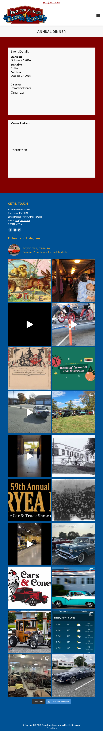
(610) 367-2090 (51, 2)
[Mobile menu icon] (98, 15)
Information (19, 149)
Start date (16, 56)
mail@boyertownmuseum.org (28, 217)
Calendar (16, 84)
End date (16, 72)
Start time (17, 64)
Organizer (17, 92)
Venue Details (20, 123)
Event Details (20, 51)
